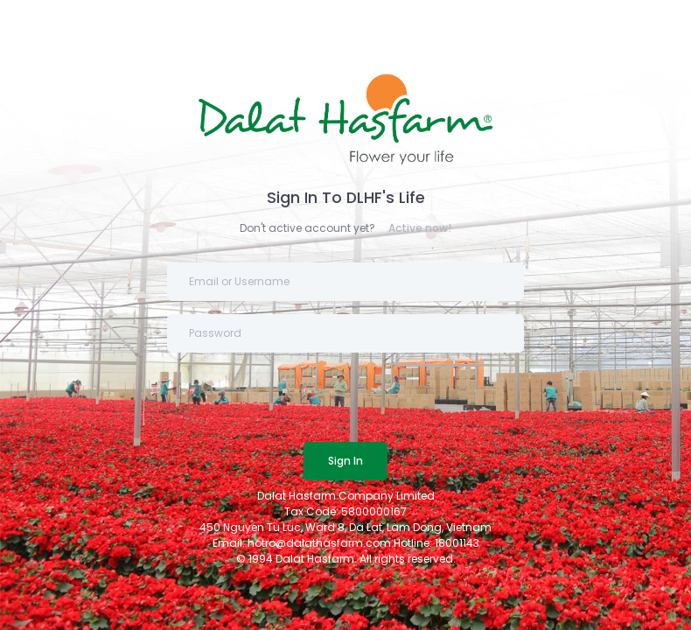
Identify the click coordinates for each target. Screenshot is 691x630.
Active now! (419, 227)
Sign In (345, 460)
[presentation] (300, 400)
